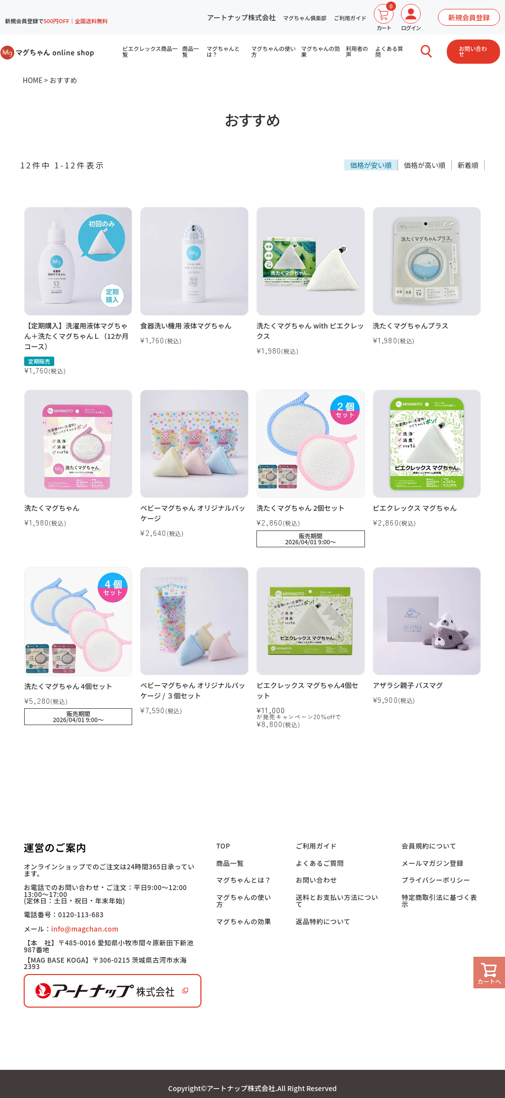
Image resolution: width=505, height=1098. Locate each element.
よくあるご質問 (321, 862)
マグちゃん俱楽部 (304, 18)
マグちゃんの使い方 (274, 51)
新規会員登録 (469, 17)
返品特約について (324, 920)
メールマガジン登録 (432, 862)
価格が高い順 (424, 165)
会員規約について (429, 846)
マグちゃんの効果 (320, 51)
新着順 (468, 165)
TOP (225, 846)
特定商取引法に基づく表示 (439, 900)
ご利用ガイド (350, 18)
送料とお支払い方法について (338, 900)
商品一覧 (190, 51)
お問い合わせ (473, 51)
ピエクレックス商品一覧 (150, 51)
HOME (32, 80)
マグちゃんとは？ (223, 51)
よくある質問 (389, 51)
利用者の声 (357, 51)
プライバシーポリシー (435, 879)
